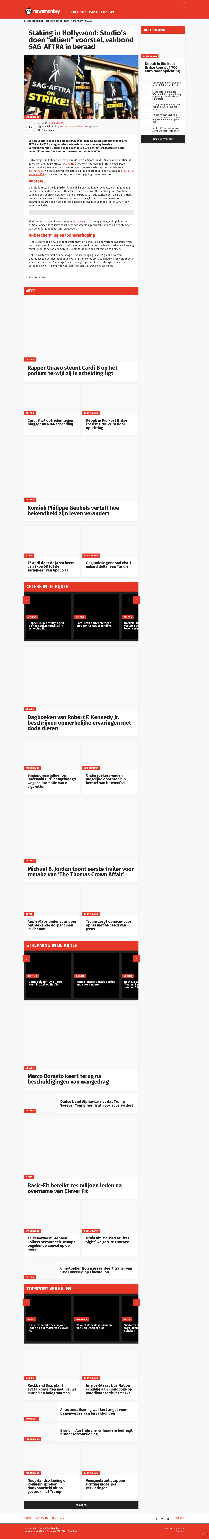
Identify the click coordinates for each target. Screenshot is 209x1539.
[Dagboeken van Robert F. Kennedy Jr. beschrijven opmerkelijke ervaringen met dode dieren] (81, 679)
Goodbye (72, 1531)
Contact (179, 1531)
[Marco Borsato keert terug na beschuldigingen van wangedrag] (81, 1038)
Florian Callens (55, 123)
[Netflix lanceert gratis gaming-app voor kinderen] (96, 965)
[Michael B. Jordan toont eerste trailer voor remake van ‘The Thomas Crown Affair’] (81, 830)
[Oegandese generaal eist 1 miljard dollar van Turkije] (110, 541)
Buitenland (32, 117)
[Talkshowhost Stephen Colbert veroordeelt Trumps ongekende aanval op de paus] (52, 1217)
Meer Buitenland (168, 139)
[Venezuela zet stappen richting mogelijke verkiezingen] (110, 1459)
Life (112, 11)
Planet (94, 11)
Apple (29, 914)
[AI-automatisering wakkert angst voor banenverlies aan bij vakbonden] (40, 1411)
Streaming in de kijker (57, 21)
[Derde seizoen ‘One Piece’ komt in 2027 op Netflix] (48, 965)
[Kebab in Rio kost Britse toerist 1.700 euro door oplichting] (110, 399)
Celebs (30, 359)
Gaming (80, 976)
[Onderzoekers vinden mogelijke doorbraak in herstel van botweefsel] (110, 754)
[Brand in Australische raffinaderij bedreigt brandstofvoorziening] (40, 1432)
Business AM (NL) (34, 1531)
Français (181, 3)
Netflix (32, 976)
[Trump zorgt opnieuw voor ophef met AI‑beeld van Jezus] (110, 900)
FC (30, 126)
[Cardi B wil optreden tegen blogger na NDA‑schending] (52, 399)
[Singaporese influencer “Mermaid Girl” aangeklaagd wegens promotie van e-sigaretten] (52, 754)
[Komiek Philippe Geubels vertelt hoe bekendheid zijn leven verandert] (81, 469)
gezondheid (91, 768)
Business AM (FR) (56, 1531)
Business (31, 1418)
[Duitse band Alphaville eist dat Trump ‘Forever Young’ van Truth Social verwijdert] (40, 1103)
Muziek (30, 1378)
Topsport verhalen (81, 21)
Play (83, 11)
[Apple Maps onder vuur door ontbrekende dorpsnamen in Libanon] (52, 900)
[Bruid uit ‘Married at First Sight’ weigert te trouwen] (110, 1217)
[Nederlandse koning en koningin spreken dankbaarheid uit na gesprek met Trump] (52, 1459)
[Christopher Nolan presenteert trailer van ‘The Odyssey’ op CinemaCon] (40, 1270)
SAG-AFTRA (69, 163)
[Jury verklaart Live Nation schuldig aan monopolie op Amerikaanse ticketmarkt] (110, 1364)
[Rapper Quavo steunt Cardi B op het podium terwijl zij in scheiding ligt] (81, 329)
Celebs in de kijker (34, 21)
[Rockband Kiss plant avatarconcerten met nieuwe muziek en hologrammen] (52, 1364)
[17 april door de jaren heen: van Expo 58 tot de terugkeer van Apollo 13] (52, 541)
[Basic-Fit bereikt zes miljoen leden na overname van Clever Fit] (81, 1147)
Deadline (78, 221)
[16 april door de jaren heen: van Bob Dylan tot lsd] (96, 1308)
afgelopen (37, 170)
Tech (104, 11)
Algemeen (81, 1319)
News (74, 11)
